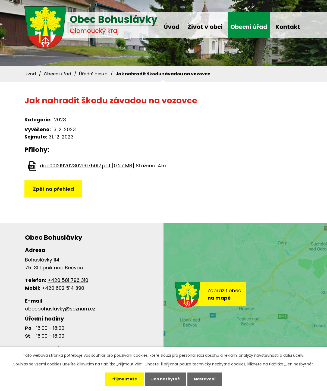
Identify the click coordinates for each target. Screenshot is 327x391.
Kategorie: (38, 119)
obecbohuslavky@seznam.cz (60, 308)
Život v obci (205, 27)
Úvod (172, 27)
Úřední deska (93, 74)
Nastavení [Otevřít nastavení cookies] (205, 379)
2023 (60, 119)
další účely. (293, 355)
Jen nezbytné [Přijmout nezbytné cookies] (165, 379)
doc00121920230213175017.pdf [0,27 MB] (87, 165)
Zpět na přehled (53, 189)
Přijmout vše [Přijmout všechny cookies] (124, 379)
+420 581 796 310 (68, 280)
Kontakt (287, 27)
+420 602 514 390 (63, 288)
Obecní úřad (248, 27)
